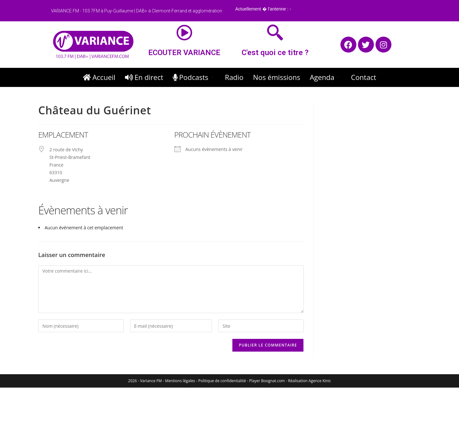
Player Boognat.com (267, 380)
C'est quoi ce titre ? (275, 52)
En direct (144, 77)
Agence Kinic (320, 380)
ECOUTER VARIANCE (184, 52)
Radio (234, 77)
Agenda (325, 77)
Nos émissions (276, 77)
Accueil (99, 77)
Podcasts (194, 77)
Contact (363, 77)
